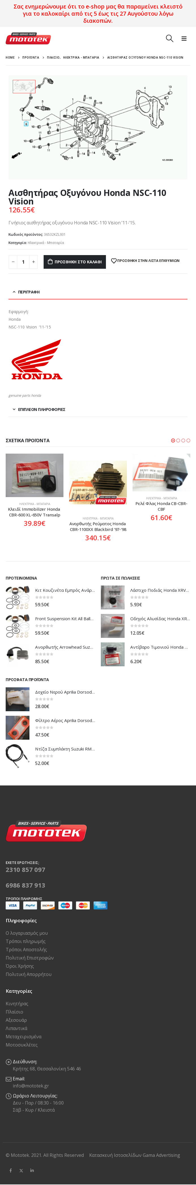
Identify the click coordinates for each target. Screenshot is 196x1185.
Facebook (10, 1170)
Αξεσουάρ (16, 1020)
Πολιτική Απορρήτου (29, 974)
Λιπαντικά (16, 1028)
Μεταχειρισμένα (23, 1036)
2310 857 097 (25, 869)
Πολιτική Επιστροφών (30, 958)
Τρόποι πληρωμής (26, 941)
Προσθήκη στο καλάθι (78, 261)
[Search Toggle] (169, 38)
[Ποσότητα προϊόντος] (23, 262)
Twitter (21, 1170)
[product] (34, 475)
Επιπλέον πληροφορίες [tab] (41, 409)
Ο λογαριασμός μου (27, 933)
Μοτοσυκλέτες (22, 1045)
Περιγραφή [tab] (29, 292)
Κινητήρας (17, 1003)
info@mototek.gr (31, 1086)
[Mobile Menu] (184, 38)
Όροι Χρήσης (20, 966)
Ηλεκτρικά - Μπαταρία (46, 242)
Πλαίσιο (14, 1012)
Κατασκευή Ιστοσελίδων (116, 1155)
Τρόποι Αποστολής (26, 949)
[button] (173, 440)
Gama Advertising (161, 1155)
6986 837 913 (25, 885)
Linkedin (32, 1170)
